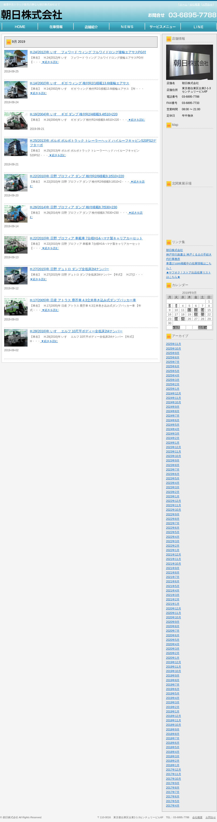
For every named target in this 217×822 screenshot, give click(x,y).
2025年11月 (173, 344)
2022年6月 (172, 527)
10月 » (202, 327)
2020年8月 (172, 626)
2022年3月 (172, 541)
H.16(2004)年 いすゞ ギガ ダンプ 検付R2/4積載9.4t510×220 (73, 114)
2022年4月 (172, 537)
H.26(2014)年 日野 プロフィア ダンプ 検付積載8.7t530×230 (73, 207)
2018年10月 (173, 724)
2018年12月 (173, 716)
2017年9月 (172, 783)
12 (189, 310)
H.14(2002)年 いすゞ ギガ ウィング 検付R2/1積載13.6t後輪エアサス (79, 83)
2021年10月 (173, 563)
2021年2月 (172, 599)
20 (195, 314)
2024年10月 (173, 402)
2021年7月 (172, 577)
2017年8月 (172, 787)
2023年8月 (172, 465)
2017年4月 (172, 805)
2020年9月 (172, 622)
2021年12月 (173, 554)
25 (182, 319)
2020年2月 (172, 653)
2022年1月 (172, 550)
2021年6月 (172, 581)
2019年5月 (172, 693)
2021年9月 (172, 568)
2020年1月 (172, 657)
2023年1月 (172, 496)
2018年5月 (172, 747)
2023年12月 (173, 447)
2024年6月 (172, 420)
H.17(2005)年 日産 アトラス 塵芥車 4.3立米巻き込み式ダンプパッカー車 (83, 300)
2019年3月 (172, 702)
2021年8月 (172, 572)
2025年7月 (172, 362)
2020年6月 (172, 635)
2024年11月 (173, 398)
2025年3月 (172, 380)
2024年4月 (172, 429)
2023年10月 (173, 456)
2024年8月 (172, 411)
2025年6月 (172, 366)
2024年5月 (172, 424)
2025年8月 (172, 357)
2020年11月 (173, 613)
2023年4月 (172, 483)
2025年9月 (172, 353)
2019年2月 (172, 707)
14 (202, 310)
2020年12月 (173, 608)
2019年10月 (173, 671)
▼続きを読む (50, 62)
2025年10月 (173, 348)
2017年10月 (173, 778)
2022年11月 (173, 505)
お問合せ (207, 4)
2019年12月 (173, 662)
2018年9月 (172, 729)
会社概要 (195, 4)
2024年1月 (172, 442)
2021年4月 (172, 590)
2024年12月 (173, 393)
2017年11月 (173, 774)
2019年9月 (172, 675)
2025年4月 (172, 375)
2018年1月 (172, 765)
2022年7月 (172, 523)
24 (176, 319)
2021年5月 (172, 586)
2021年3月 (172, 595)
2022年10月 (173, 509)
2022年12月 (173, 501)
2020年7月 (172, 630)
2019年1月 (172, 711)
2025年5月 (172, 371)
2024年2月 (172, 438)
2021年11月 (173, 559)
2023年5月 (172, 478)
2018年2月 (172, 760)
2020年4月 (172, 644)
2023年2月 (172, 492)
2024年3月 (172, 433)
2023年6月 (172, 474)
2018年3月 (172, 756)
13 (195, 310)
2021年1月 (172, 604)
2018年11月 (173, 720)
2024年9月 (172, 406)
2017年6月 (172, 796)
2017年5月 (172, 801)
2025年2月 (172, 384)
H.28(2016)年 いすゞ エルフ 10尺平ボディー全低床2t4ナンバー (76, 331)
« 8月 (176, 327)
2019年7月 (172, 684)
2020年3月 (172, 648)
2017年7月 (172, 792)
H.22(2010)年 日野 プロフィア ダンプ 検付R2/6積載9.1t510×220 (77, 176)
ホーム (183, 4)
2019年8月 (172, 680)
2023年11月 (173, 451)
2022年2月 (172, 545)
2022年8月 (172, 519)
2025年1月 (172, 388)
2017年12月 (173, 769)
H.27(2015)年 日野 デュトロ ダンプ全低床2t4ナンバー (69, 269)
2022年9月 (172, 514)
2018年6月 (172, 742)
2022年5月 (172, 532)
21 (202, 314)
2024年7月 (172, 415)
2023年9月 (172, 460)
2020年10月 (173, 617)
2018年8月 (172, 734)
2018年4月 (172, 752)
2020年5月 (172, 639)
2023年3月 (172, 487)
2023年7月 (172, 469)
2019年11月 (173, 666)
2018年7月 (172, 738)
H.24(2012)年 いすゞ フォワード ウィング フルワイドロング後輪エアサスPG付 (88, 52)
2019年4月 (172, 698)
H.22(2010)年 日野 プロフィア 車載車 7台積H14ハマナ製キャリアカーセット (86, 238)
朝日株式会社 (174, 250)
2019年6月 (172, 689)
